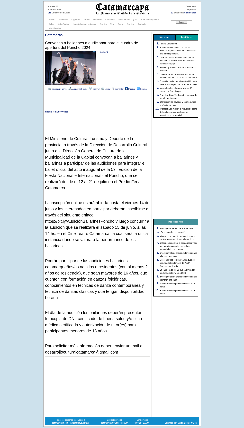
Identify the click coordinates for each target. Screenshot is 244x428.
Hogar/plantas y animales (84, 24)
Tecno (120, 24)
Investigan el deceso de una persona (176, 228)
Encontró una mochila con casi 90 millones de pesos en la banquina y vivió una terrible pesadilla (178, 50)
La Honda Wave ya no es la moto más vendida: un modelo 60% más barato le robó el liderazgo (177, 60)
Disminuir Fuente (57, 89)
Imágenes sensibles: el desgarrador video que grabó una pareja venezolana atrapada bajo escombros (179, 246)
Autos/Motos (63, 24)
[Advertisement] (97, 101)
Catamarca (63, 20)
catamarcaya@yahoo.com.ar (114, 423)
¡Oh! (135, 20)
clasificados (190, 12)
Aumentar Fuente (77, 89)
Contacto (142, 24)
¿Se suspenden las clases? (172, 232)
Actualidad (110, 20)
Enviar (105, 89)
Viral (112, 24)
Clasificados (55, 28)
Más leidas (165, 37)
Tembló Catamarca (168, 44)
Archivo (103, 24)
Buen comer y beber (150, 20)
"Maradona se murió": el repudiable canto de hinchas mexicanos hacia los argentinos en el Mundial (178, 112)
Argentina (75, 20)
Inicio (51, 20)
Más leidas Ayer (175, 222)
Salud (51, 24)
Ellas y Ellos (124, 20)
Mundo (87, 20)
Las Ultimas (186, 37)
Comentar (118, 89)
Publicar (130, 89)
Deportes (97, 20)
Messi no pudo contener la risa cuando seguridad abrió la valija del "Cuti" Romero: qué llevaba (177, 263)
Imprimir (94, 89)
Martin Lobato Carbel (187, 423)
